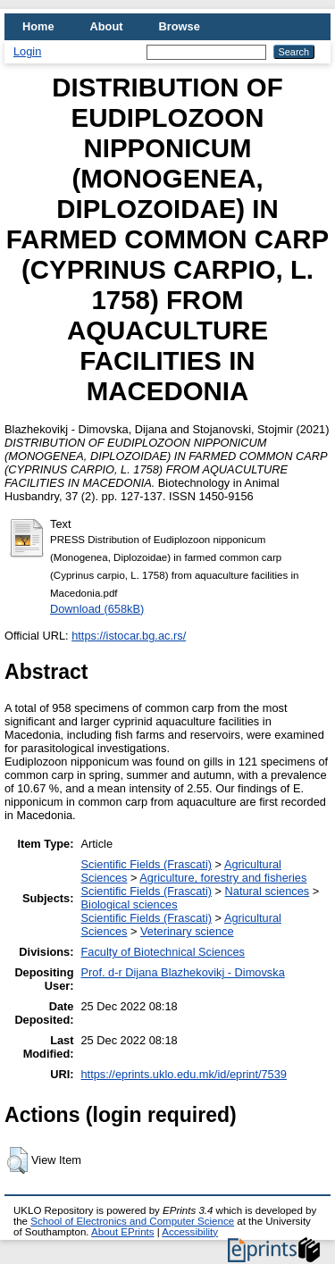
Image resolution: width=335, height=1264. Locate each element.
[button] (17, 1160)
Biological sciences (129, 904)
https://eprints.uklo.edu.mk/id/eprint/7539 (184, 1074)
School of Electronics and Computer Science (132, 1221)
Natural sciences (267, 891)
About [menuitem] (106, 26)
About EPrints (122, 1231)
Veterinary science (187, 931)
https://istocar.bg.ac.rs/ (128, 635)
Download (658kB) (97, 608)
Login (27, 51)
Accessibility (190, 1231)
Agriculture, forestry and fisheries (222, 877)
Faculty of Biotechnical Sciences (163, 951)
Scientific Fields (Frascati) (146, 864)
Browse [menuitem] (179, 26)
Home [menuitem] (38, 26)
